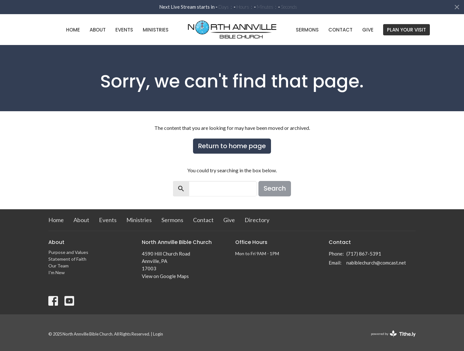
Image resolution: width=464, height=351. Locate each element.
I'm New (56, 272)
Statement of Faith (67, 259)
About (98, 29)
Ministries (156, 29)
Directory (257, 219)
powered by (393, 334)
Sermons (307, 29)
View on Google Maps (165, 276)
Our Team (58, 265)
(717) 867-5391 (363, 253)
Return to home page (232, 145)
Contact (340, 29)
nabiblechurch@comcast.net (376, 263)
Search (275, 188)
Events (124, 29)
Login (158, 334)
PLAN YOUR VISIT (406, 29)
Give (367, 29)
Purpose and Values (68, 252)
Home (73, 29)
